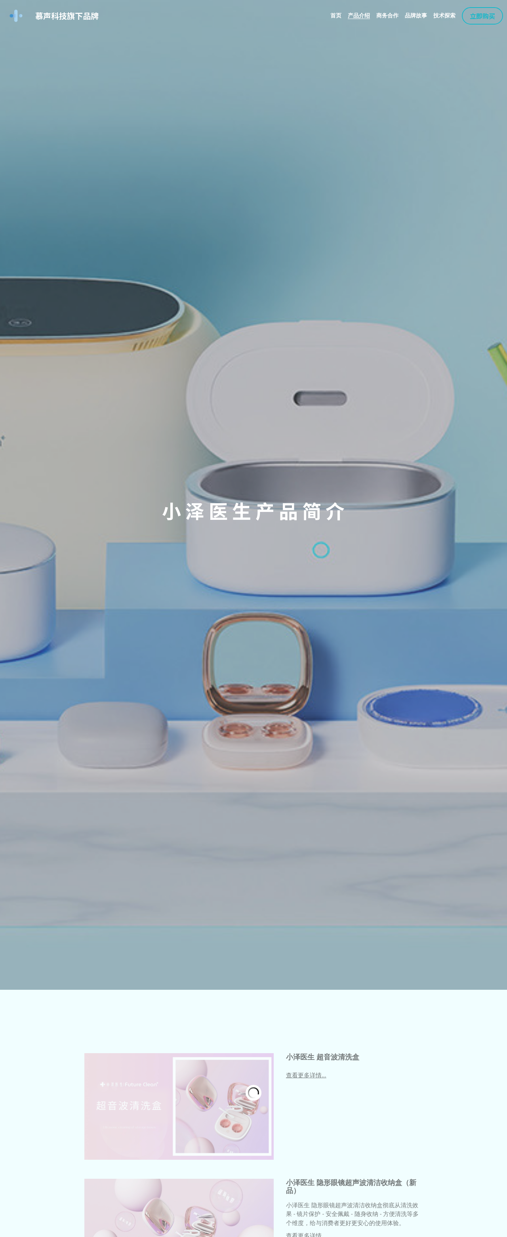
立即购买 (482, 16)
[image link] (15, 15)
